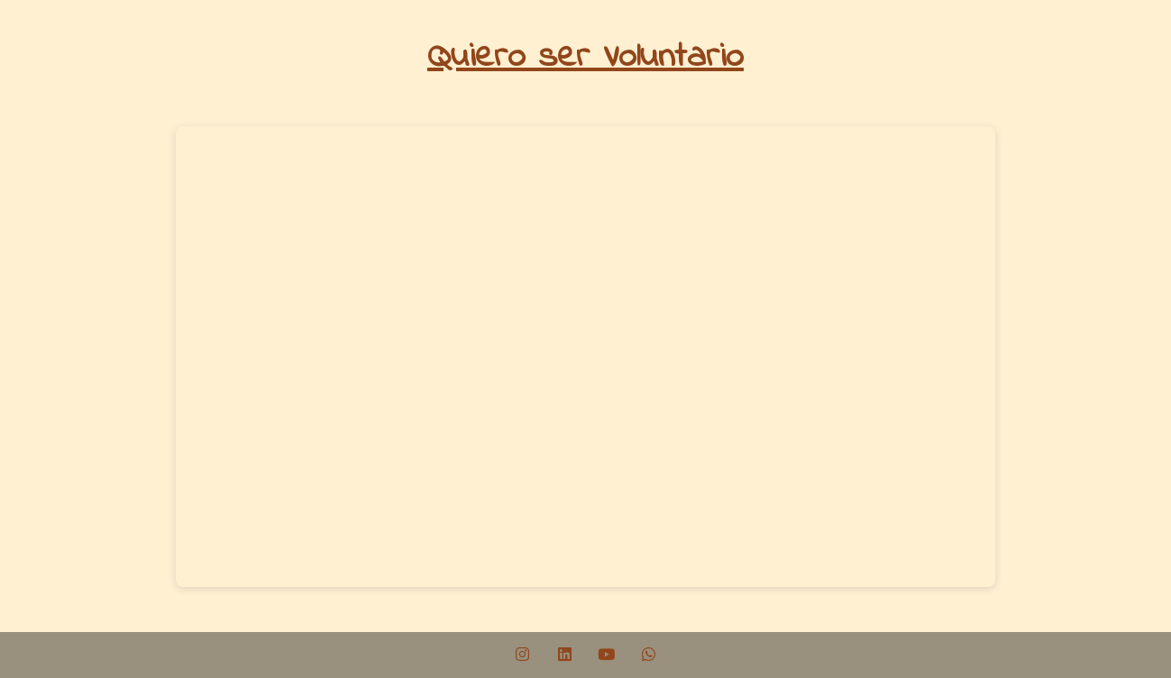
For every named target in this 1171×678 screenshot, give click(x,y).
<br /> (585, 356)
